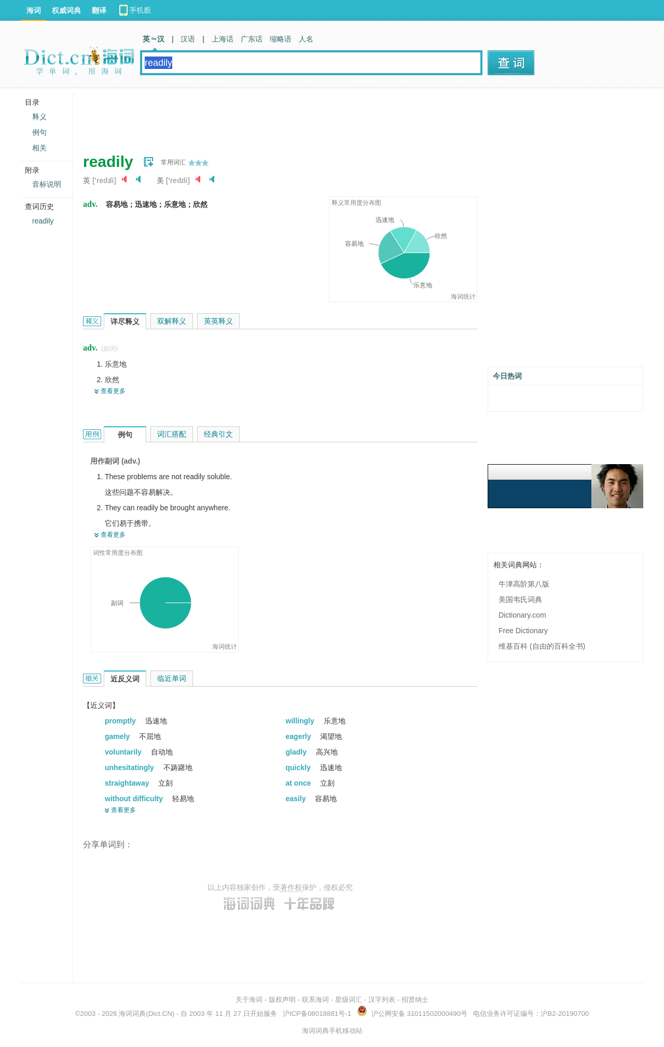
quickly (299, 767)
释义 (39, 117)
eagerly (299, 736)
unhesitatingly (130, 767)
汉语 (188, 39)
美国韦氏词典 (520, 599)
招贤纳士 (415, 999)
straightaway (128, 783)
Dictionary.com (522, 615)
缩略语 (281, 39)
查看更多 (113, 391)
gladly (297, 752)
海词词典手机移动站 (332, 1031)
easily (297, 798)
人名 (306, 39)
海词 (33, 10)
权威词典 (66, 10)
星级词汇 (348, 999)
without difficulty (135, 798)
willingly (301, 721)
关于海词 (249, 999)
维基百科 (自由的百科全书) (542, 646)
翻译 (99, 10)
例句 (39, 132)
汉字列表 (381, 999)
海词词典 (132, 1013)
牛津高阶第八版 (524, 584)
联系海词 (315, 999)
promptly (121, 721)
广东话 (251, 39)
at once (299, 783)
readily (42, 221)
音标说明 (46, 184)
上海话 (222, 39)
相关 (39, 148)
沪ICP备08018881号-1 (317, 1013)
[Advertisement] (272, 116)
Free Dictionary (523, 630)
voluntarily (124, 752)
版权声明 (282, 999)
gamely (118, 736)
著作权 (291, 887)
